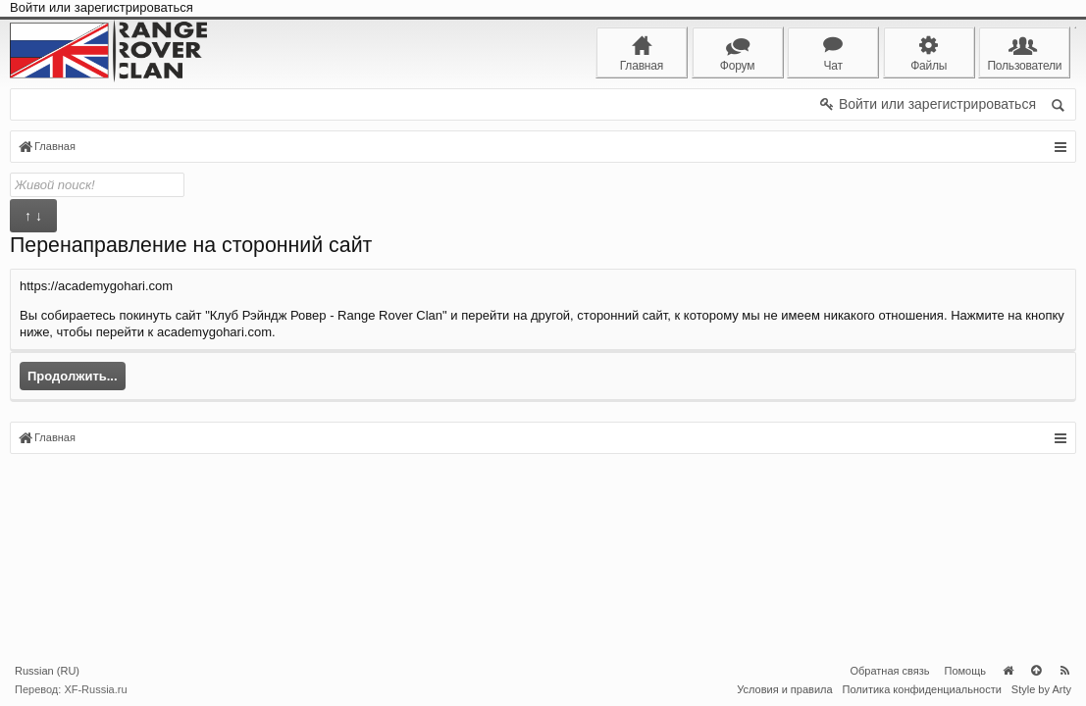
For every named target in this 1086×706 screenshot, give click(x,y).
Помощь (966, 671)
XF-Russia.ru (95, 689)
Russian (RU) (47, 671)
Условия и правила (784, 689)
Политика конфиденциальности (922, 689)
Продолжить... (72, 376)
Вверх (1036, 671)
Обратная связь (889, 671)
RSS (1064, 671)
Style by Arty (1041, 689)
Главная (1007, 671)
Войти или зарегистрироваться (101, 7)
